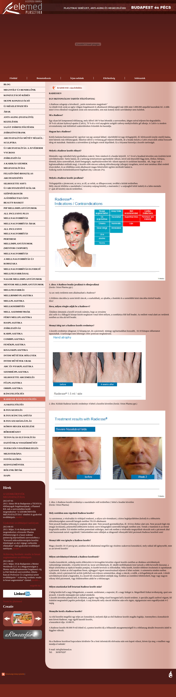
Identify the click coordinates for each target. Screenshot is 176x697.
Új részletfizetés (16, 106)
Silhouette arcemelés (19, 377)
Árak (7, 111)
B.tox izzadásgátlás (18, 421)
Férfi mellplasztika (18, 317)
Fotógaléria (12, 459)
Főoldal (13, 78)
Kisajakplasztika (16, 350)
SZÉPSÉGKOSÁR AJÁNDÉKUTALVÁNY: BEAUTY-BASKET (16, 198)
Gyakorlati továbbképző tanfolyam (21, 522)
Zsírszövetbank (15, 132)
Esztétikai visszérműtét (21, 442)
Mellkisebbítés (14, 306)
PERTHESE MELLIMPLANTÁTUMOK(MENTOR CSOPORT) (18, 243)
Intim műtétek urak (17, 361)
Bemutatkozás (44, 78)
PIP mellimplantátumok (20, 208)
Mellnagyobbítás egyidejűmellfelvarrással (22, 271)
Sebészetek (139, 78)
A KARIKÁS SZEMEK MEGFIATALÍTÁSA (15, 165)
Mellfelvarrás (14, 290)
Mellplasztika (14, 300)
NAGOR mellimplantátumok (23, 279)
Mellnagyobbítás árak (20, 223)
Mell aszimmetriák (17, 311)
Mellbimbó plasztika (18, 295)
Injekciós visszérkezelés (21, 448)
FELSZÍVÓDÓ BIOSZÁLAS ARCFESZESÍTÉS (18, 175)
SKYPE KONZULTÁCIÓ (17, 100)
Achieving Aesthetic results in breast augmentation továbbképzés (21, 556)
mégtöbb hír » (36, 585)
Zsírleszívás (12, 158)
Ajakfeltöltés (14, 404)
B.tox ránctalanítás (18, 415)
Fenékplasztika (14, 344)
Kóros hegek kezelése (19, 426)
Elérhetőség (109, 78)
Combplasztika (14, 339)
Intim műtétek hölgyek (20, 355)
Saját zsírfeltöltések (19, 127)
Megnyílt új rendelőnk (20, 89)
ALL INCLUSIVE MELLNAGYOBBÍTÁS (16, 231)
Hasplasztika (13, 322)
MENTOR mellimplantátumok (24, 284)
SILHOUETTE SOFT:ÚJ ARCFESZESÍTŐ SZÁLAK (20, 185)
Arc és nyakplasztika (18, 366)
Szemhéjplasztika (16, 371)
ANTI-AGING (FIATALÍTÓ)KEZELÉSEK (18, 119)
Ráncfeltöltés (14, 393)
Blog (7, 84)
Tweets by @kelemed (12, 601)
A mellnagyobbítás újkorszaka (19, 261)
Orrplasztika (13, 388)
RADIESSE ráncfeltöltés (20, 399)
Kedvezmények (14, 464)
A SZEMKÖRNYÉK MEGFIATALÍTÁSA (14, 496)
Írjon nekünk (77, 78)
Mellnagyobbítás (16, 253)
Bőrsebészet (12, 431)
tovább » (20, 517)
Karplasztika (13, 333)
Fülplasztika (13, 382)
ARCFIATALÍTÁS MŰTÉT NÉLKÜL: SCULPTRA (23, 140)
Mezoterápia (12, 453)
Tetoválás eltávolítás (20, 437)
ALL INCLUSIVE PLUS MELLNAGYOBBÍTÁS (16, 215)
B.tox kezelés (13, 410)
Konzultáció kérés (17, 95)
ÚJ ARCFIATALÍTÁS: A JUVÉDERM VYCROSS (23, 150)
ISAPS (7, 475)
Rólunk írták (13, 470)
